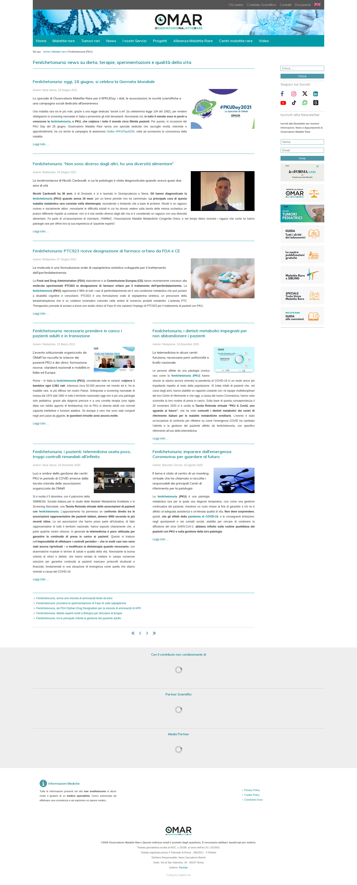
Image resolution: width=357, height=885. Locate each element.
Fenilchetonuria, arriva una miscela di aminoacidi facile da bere (74, 598)
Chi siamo (236, 5)
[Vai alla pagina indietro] (140, 634)
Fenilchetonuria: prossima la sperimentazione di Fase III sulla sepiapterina (81, 603)
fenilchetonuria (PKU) (185, 375)
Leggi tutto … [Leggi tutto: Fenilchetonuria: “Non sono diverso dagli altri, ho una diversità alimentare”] (41, 231)
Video (264, 40)
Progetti (160, 40)
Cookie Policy (252, 795)
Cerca (302, 76)
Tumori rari (90, 40)
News (111, 40)
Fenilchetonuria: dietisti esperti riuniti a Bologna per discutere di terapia (79, 613)
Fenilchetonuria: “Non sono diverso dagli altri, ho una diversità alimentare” (103, 163)
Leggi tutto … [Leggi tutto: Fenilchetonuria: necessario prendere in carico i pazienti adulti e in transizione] (41, 423)
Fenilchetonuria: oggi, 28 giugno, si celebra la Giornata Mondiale (94, 81)
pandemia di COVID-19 (203, 516)
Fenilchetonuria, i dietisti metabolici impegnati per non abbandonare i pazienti (200, 333)
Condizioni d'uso (253, 799)
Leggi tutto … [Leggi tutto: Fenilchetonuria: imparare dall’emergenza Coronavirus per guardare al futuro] (161, 539)
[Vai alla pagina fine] (154, 634)
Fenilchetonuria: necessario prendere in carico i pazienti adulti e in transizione (77, 333)
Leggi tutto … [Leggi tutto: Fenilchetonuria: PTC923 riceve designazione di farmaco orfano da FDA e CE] (41, 313)
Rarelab (183, 867)
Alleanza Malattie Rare (193, 40)
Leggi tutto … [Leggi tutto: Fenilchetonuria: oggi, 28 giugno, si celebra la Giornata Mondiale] (41, 144)
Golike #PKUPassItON (121, 131)
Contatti (285, 5)
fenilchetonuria (60, 121)
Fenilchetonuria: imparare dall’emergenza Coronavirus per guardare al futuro (192, 454)
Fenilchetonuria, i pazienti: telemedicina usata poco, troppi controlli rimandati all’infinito (82, 454)
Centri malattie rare (235, 40)
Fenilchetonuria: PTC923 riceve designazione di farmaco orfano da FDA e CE (106, 251)
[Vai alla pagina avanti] (147, 634)
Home (41, 40)
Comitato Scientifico (261, 5)
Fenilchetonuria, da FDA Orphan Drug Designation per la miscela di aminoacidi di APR (88, 608)
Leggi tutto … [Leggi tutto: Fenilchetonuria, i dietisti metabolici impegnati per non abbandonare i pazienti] (161, 438)
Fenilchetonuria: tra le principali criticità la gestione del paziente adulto (78, 618)
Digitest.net (184, 875)
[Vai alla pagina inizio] (133, 634)
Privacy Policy (252, 790)
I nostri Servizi (134, 40)
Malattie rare (64, 40)
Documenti (303, 5)
